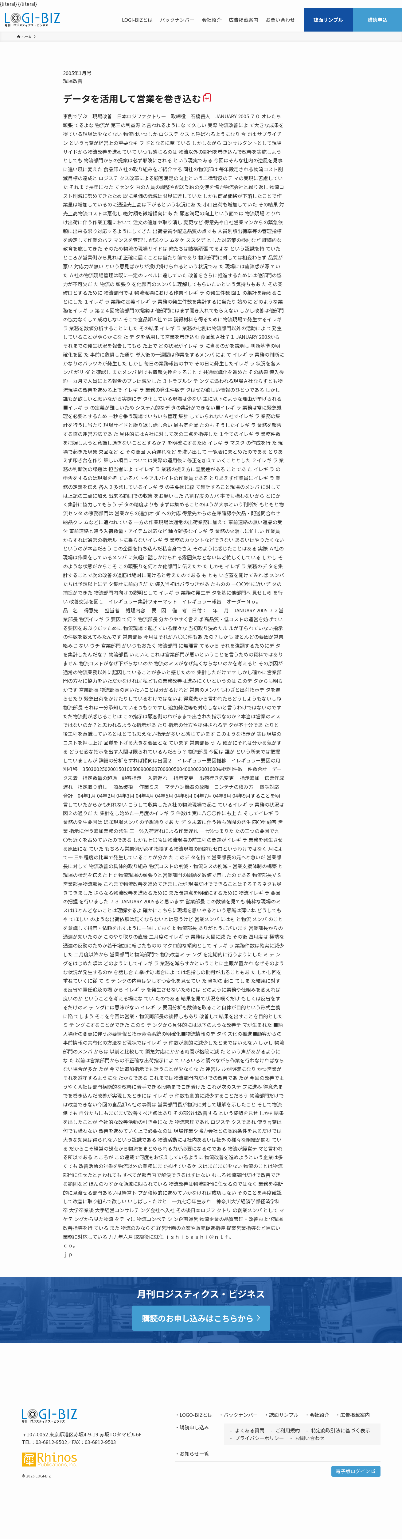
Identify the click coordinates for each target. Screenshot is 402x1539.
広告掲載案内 (355, 1414)
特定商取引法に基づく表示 (340, 1430)
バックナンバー (241, 1414)
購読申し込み (194, 1427)
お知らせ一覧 (194, 1453)
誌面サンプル (284, 1414)
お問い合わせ (310, 1438)
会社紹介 (319, 1414)
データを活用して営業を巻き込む (137, 98)
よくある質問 (249, 1430)
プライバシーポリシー (259, 1438)
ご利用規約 (287, 1430)
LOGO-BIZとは (196, 1414)
